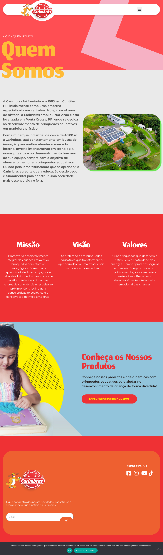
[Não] (158, 548)
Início (6, 36)
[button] (139, 9)
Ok (69, 550)
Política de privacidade (86, 550)
